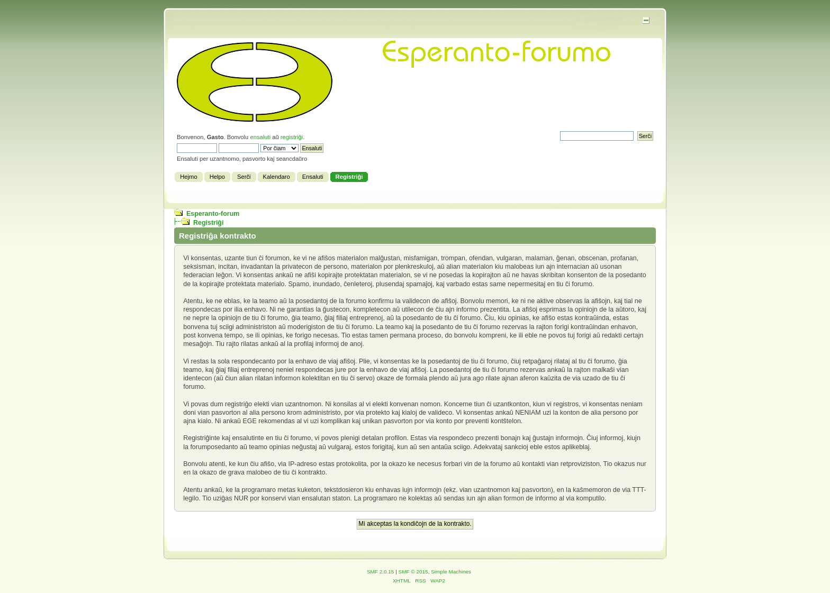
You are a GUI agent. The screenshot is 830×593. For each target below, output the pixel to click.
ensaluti (260, 137)
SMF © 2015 (413, 571)
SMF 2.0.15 (380, 571)
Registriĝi (208, 222)
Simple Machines (451, 571)
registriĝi (292, 137)
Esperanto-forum (212, 213)
